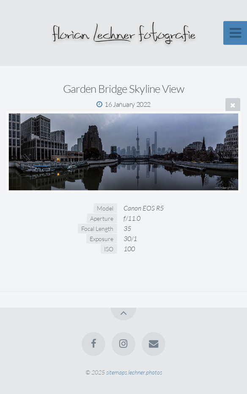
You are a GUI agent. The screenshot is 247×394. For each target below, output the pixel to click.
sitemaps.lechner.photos (134, 372)
